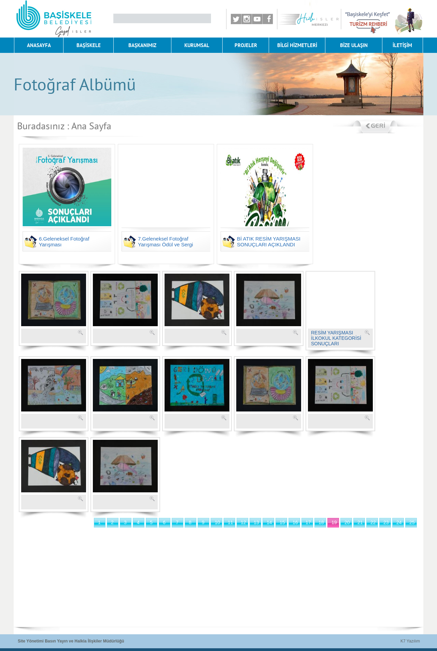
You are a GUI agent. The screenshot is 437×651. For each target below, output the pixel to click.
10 (217, 522)
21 (360, 522)
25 (412, 522)
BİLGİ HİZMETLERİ (297, 45)
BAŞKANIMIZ (142, 45)
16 (295, 522)
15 (282, 522)
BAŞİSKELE (88, 45)
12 (243, 522)
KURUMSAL (196, 45)
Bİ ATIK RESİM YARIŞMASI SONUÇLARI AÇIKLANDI (268, 241)
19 (334, 522)
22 (373, 522)
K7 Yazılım (410, 641)
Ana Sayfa (91, 125)
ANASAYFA (39, 45)
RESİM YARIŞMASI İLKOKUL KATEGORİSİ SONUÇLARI (336, 338)
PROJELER (246, 45)
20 (347, 522)
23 (386, 522)
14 (269, 522)
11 (230, 522)
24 (399, 522)
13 (256, 522)
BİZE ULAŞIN (354, 45)
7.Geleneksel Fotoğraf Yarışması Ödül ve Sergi (165, 241)
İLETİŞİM (402, 45)
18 (321, 522)
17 (308, 522)
